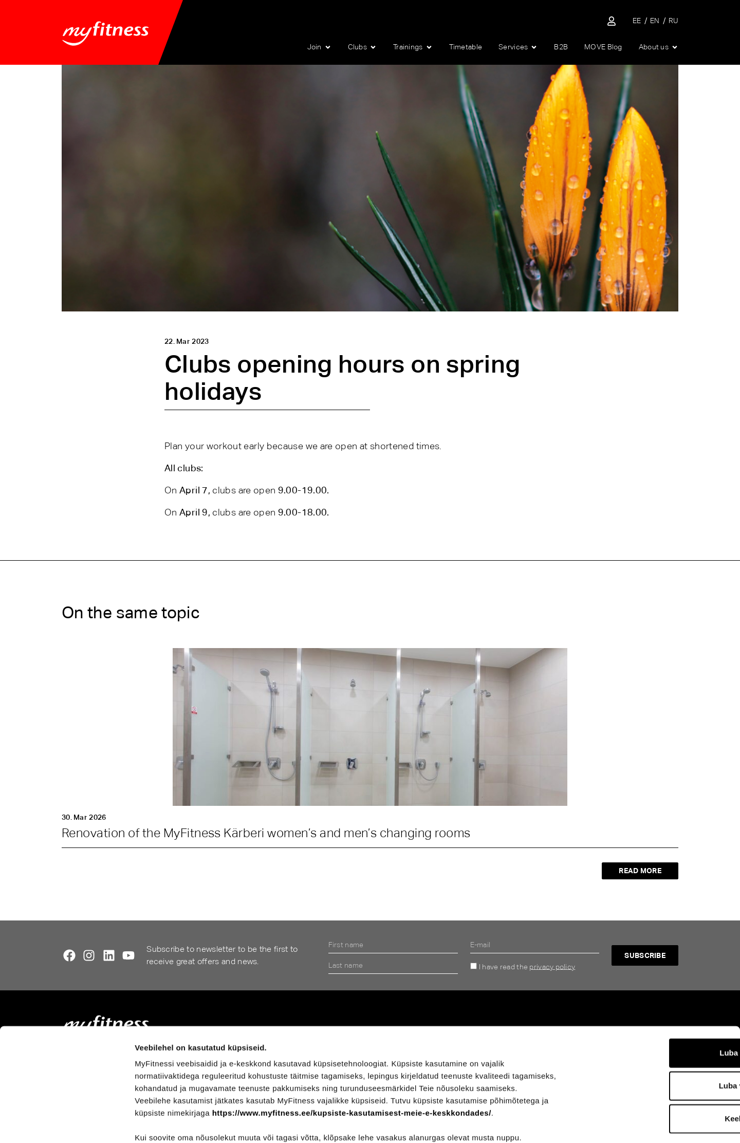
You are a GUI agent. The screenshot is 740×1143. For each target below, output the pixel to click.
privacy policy (552, 966)
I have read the (527, 966)
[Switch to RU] (673, 20)
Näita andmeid (537, 1122)
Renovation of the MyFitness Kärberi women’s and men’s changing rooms (266, 833)
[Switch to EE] (637, 20)
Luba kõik (654, 996)
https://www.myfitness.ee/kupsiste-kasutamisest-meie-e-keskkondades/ (351, 1056)
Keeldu (654, 1062)
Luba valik (654, 1029)
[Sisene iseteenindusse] (611, 21)
